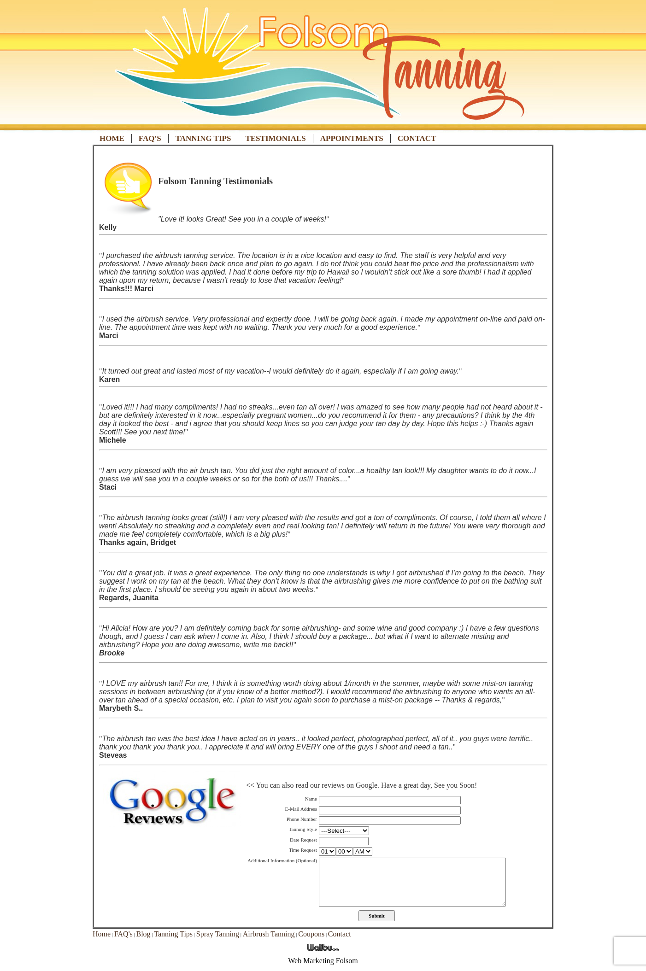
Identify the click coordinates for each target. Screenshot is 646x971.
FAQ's (150, 138)
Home (112, 138)
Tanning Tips (203, 138)
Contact (417, 138)
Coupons (311, 934)
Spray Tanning (217, 934)
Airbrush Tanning (269, 934)
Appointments (351, 138)
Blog (143, 934)
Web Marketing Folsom (323, 961)
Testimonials (275, 138)
